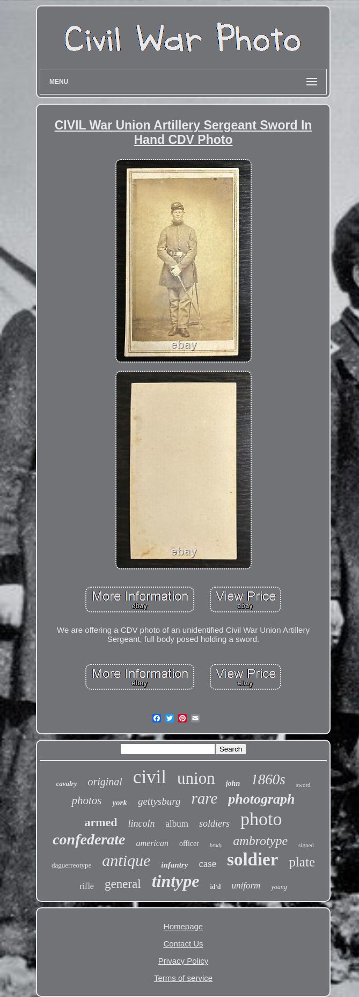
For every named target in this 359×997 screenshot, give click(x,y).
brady (216, 845)
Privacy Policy (183, 960)
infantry (174, 865)
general (123, 884)
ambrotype (260, 841)
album (177, 824)
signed (306, 845)
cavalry (66, 783)
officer (189, 844)
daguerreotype (71, 865)
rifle (86, 886)
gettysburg (159, 801)
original (104, 782)
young (279, 887)
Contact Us (183, 943)
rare (204, 798)
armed (100, 822)
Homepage (183, 926)
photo (261, 819)
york (119, 802)
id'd (215, 887)
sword (303, 785)
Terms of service (183, 977)
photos (86, 800)
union (196, 778)
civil (149, 777)
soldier (252, 859)
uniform (246, 885)
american (152, 843)
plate (302, 862)
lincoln (141, 823)
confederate (89, 839)
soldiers (214, 823)
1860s (268, 779)
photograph (261, 799)
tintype (176, 881)
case (207, 863)
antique (126, 860)
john (233, 783)
